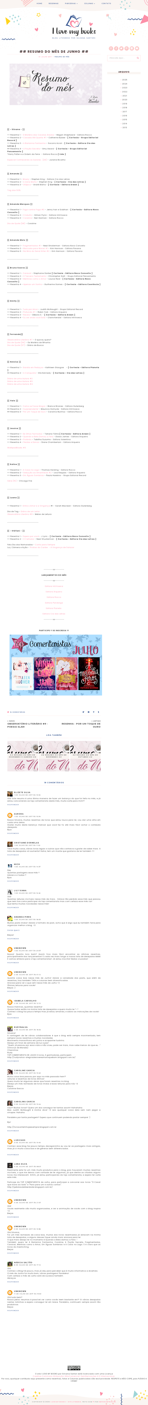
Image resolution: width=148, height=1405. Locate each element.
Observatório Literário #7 (20, 340)
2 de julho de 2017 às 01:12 (27, 975)
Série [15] (12, 481)
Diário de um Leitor (30, 511)
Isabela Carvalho (25, 1001)
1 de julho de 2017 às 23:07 (27, 951)
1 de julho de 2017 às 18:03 (27, 919)
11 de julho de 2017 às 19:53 (27, 1294)
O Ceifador (28, 539)
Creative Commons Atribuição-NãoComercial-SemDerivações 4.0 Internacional (74, 1376)
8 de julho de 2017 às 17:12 (27, 1265)
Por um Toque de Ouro (34, 412)
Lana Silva (20, 1164)
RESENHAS (54, 3)
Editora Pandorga (54, 603)
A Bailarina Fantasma (34, 143)
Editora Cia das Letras (54, 614)
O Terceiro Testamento (34, 276)
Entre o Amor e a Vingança (36, 506)
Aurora (19, 814)
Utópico (27, 184)
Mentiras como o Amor (34, 279)
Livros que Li (13, 930)
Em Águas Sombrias (34, 475)
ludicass (19, 1140)
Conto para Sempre (45, 544)
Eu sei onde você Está (34, 317)
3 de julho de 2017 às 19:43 (27, 1073)
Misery (26, 179)
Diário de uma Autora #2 (20, 378)
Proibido (27, 439)
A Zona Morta (30, 182)
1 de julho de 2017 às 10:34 (27, 816)
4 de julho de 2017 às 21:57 (27, 1203)
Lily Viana (20, 890)
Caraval (27, 273)
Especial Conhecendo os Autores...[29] (27, 160)
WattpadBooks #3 (16, 447)
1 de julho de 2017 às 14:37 (27, 867)
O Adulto (28, 215)
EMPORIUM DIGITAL (107, 1402)
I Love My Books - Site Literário (65, 1402)
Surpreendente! (31, 409)
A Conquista (29, 373)
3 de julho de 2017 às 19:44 (27, 1104)
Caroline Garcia (24, 1070)
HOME (39, 3)
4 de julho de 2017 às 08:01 (27, 1166)
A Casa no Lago (31, 470)
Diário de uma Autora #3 (20, 381)
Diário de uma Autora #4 (20, 384)
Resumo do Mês (62, 57)
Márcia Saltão (23, 1262)
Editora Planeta (54, 608)
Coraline (27, 218)
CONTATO (106, 3)
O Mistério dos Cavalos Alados (39, 135)
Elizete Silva (22, 792)
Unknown (20, 948)
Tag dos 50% (14, 190)
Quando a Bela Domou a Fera (38, 436)
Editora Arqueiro (54, 591)
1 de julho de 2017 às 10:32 (27, 795)
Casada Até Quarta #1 (34, 137)
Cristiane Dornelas (26, 843)
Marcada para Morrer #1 (35, 248)
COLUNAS (88, 3)
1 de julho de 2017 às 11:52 (27, 845)
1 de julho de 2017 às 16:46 (27, 893)
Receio (26, 315)
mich (17, 864)
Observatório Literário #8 (20, 514)
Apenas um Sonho (32, 284)
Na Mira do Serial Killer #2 (36, 251)
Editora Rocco (54, 597)
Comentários (16, 712)
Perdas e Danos (31, 442)
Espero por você (31, 536)
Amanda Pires (22, 917)
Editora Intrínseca (54, 586)
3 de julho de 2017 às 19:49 (27, 1143)
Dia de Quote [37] (16, 345)
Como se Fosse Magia (34, 406)
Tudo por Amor (30, 309)
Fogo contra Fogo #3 (33, 209)
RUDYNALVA (21, 1027)
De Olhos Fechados (32, 434)
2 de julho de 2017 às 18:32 (27, 1030)
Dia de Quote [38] (16, 223)
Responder (13, 805)
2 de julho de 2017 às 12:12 (27, 1003)
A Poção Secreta (32, 148)
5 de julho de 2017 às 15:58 (27, 1229)
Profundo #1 (29, 312)
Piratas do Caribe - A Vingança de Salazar (52, 547)
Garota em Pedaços (33, 367)
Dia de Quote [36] (16, 342)
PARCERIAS (70, 3)
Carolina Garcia (24, 1102)
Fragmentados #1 (31, 245)
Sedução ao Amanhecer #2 (37, 472)
